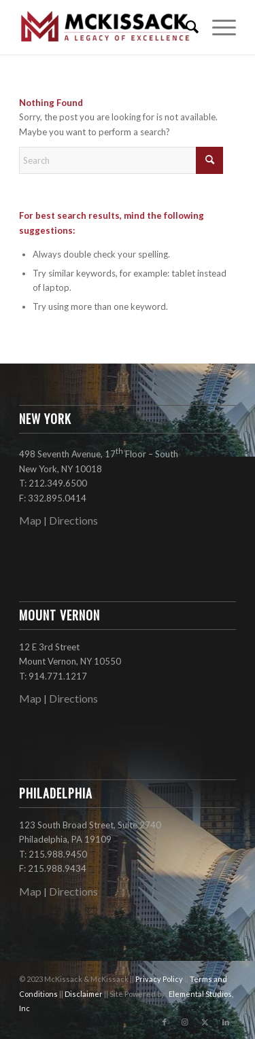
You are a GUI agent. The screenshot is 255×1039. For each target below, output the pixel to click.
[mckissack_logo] (105, 27)
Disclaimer (84, 993)
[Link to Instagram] (185, 1022)
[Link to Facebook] (164, 1022)
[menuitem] (185, 27)
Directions (73, 520)
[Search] (185, 27)
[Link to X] (205, 1022)
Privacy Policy (159, 978)
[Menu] (217, 27)
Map (30, 520)
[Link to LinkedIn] (226, 1022)
